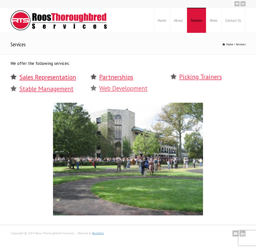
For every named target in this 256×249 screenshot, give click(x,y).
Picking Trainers (200, 76)
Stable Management (46, 88)
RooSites (98, 233)
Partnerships (116, 76)
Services (196, 20)
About (178, 20)
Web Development (123, 87)
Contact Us (233, 20)
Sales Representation (47, 77)
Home (162, 20)
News (214, 20)
